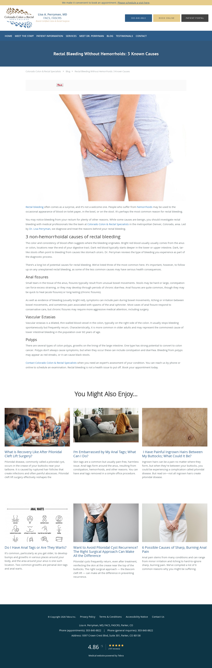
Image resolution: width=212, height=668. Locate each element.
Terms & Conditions (110, 616)
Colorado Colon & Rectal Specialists (43, 71)
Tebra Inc (70, 616)
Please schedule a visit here (133, 2)
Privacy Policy (87, 616)
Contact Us (158, 616)
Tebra (121, 655)
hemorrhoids (144, 207)
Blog (68, 71)
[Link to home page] (41, 18)
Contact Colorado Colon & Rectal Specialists (51, 362)
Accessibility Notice (137, 616)
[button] (166, 18)
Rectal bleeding (34, 207)
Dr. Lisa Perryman (39, 228)
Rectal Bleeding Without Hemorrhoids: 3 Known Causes (102, 71)
